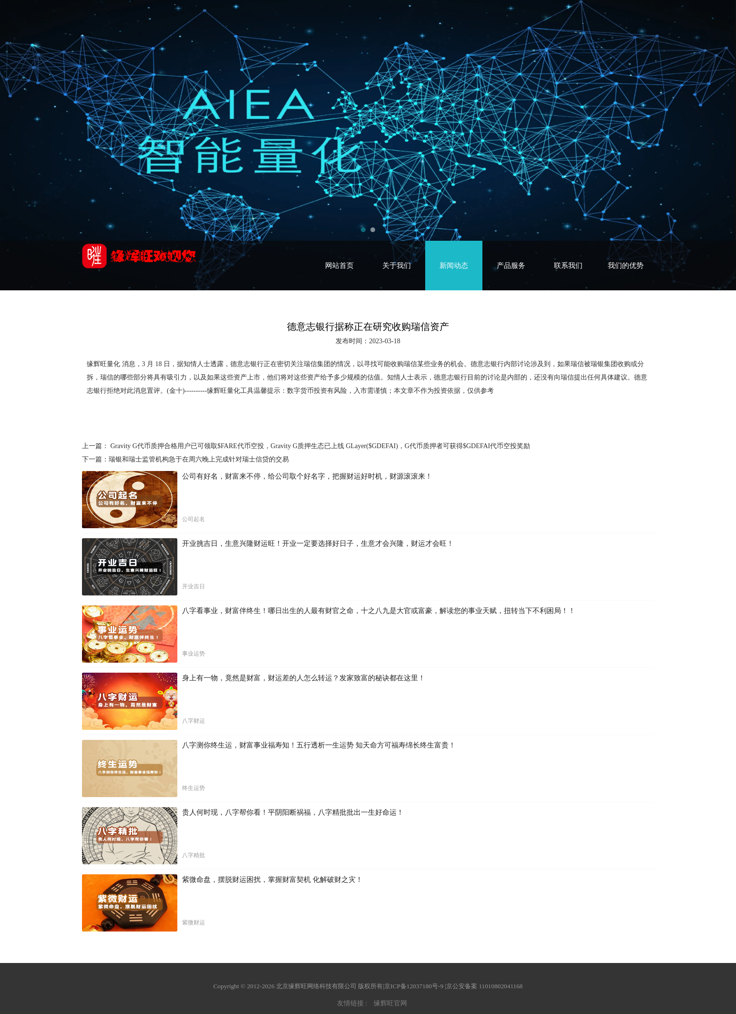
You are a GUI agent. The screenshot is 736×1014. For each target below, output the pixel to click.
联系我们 (568, 265)
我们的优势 (626, 265)
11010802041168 (500, 986)
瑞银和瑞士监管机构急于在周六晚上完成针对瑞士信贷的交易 (199, 459)
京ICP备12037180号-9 (413, 986)
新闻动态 (454, 265)
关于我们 (396, 265)
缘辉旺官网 (390, 1003)
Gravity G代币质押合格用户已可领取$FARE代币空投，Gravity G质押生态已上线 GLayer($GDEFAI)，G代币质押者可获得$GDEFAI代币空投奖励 (319, 446)
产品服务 (511, 265)
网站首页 (339, 265)
